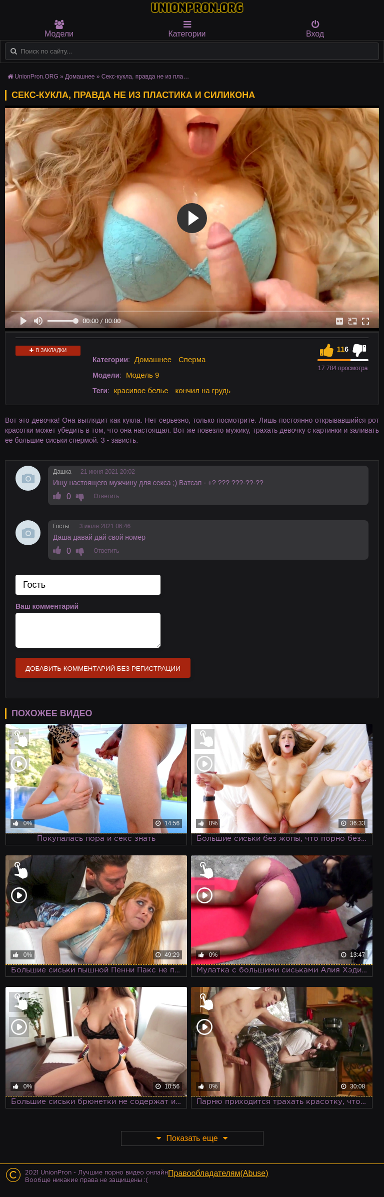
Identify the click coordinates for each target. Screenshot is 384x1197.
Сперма (192, 359)
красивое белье (141, 390)
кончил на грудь (203, 390)
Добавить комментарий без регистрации (103, 668)
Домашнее (153, 359)
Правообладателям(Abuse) (218, 1173)
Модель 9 (142, 375)
